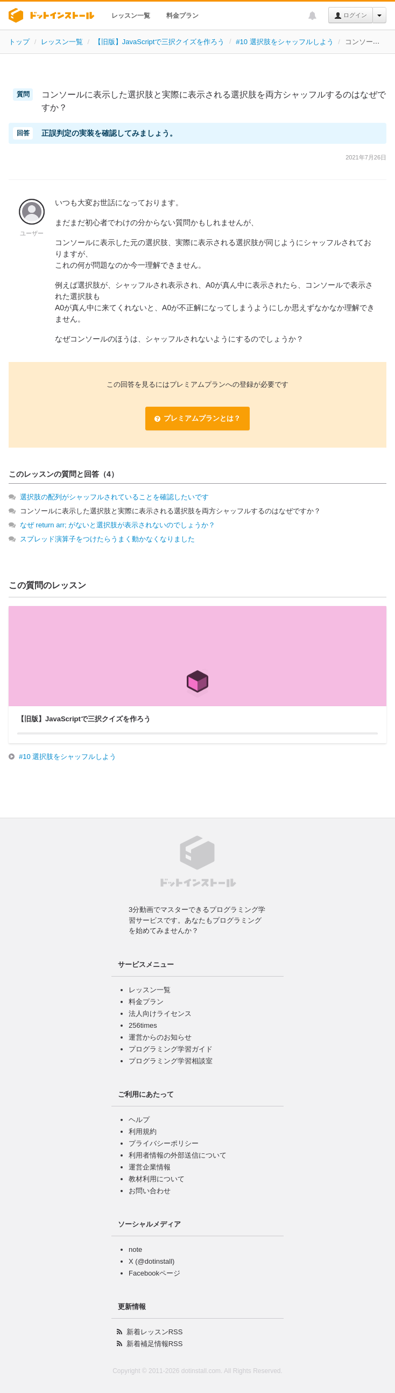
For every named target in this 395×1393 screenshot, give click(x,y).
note (135, 1249)
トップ (19, 42)
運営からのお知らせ (160, 1037)
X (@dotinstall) (151, 1261)
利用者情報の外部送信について (178, 1155)
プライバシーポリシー (164, 1143)
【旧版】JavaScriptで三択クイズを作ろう (159, 42)
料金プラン (182, 15)
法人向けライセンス (160, 1013)
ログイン (350, 15)
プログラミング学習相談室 (171, 1061)
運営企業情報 (150, 1167)
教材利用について (157, 1179)
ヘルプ (139, 1120)
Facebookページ (154, 1273)
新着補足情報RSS (154, 1344)
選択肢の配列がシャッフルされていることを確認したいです (114, 497)
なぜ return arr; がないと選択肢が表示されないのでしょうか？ (117, 525)
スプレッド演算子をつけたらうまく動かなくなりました (107, 539)
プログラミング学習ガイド (171, 1049)
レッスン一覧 (130, 15)
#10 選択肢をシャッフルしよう (284, 42)
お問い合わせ (150, 1191)
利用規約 (143, 1131)
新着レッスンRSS (154, 1332)
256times (143, 1025)
